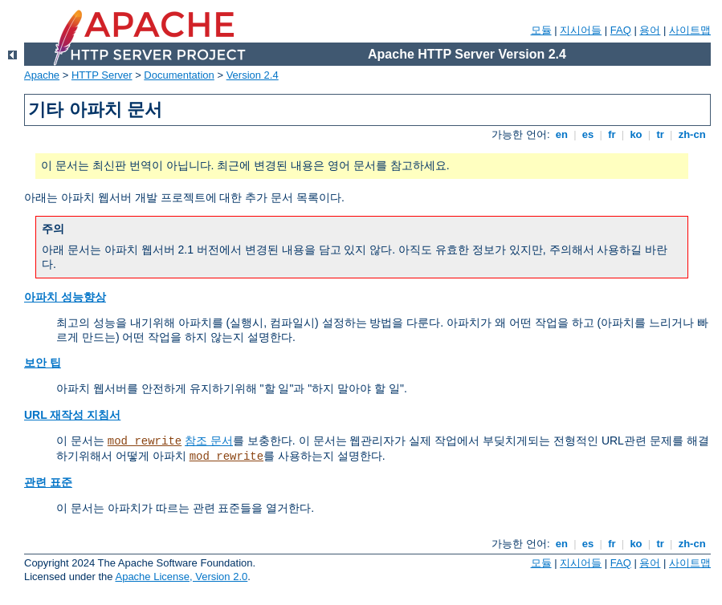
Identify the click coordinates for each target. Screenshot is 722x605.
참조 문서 (209, 440)
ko (636, 134)
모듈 (541, 30)
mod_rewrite (145, 441)
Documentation (179, 75)
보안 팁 (42, 362)
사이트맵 (690, 30)
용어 (649, 30)
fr (612, 134)
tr (660, 134)
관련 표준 (48, 482)
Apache (41, 75)
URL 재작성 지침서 (72, 414)
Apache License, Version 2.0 (181, 576)
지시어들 (581, 30)
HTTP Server (102, 75)
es (588, 134)
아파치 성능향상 (65, 296)
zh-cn (691, 134)
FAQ (620, 30)
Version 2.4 (252, 75)
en (561, 134)
